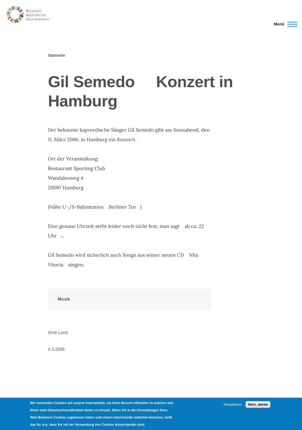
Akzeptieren (233, 404)
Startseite (56, 55)
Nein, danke (258, 404)
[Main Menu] (284, 24)
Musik (64, 299)
